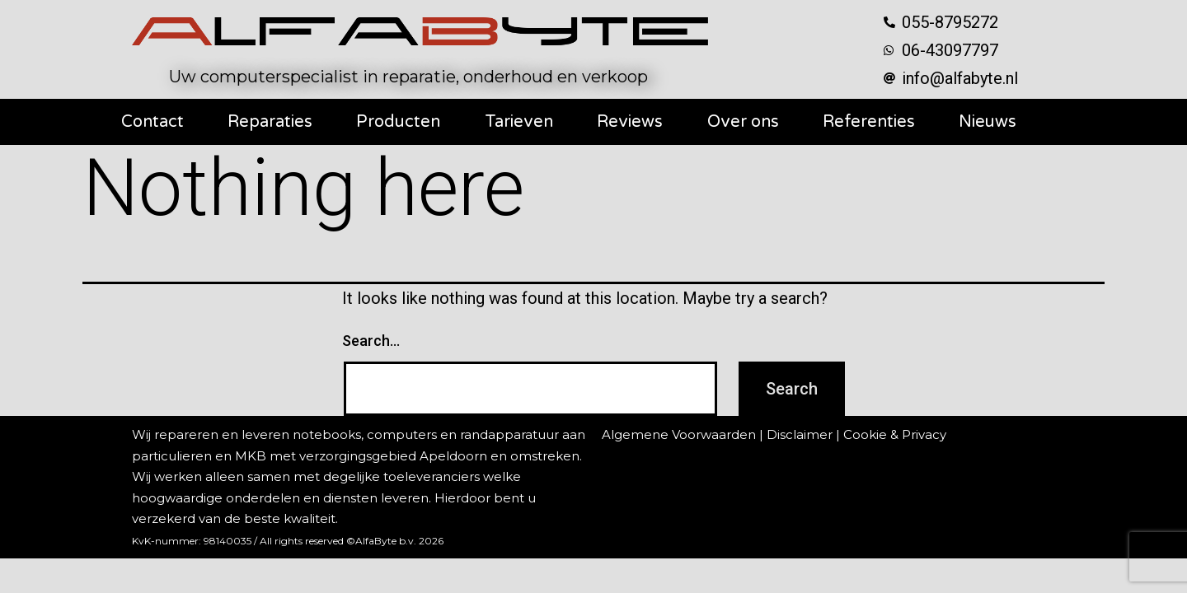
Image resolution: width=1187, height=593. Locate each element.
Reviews (630, 122)
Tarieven (519, 122)
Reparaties (270, 122)
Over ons (743, 122)
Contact (152, 122)
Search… (371, 340)
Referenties (869, 122)
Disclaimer (800, 434)
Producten (398, 122)
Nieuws (987, 122)
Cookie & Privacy (894, 434)
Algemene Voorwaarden (679, 434)
